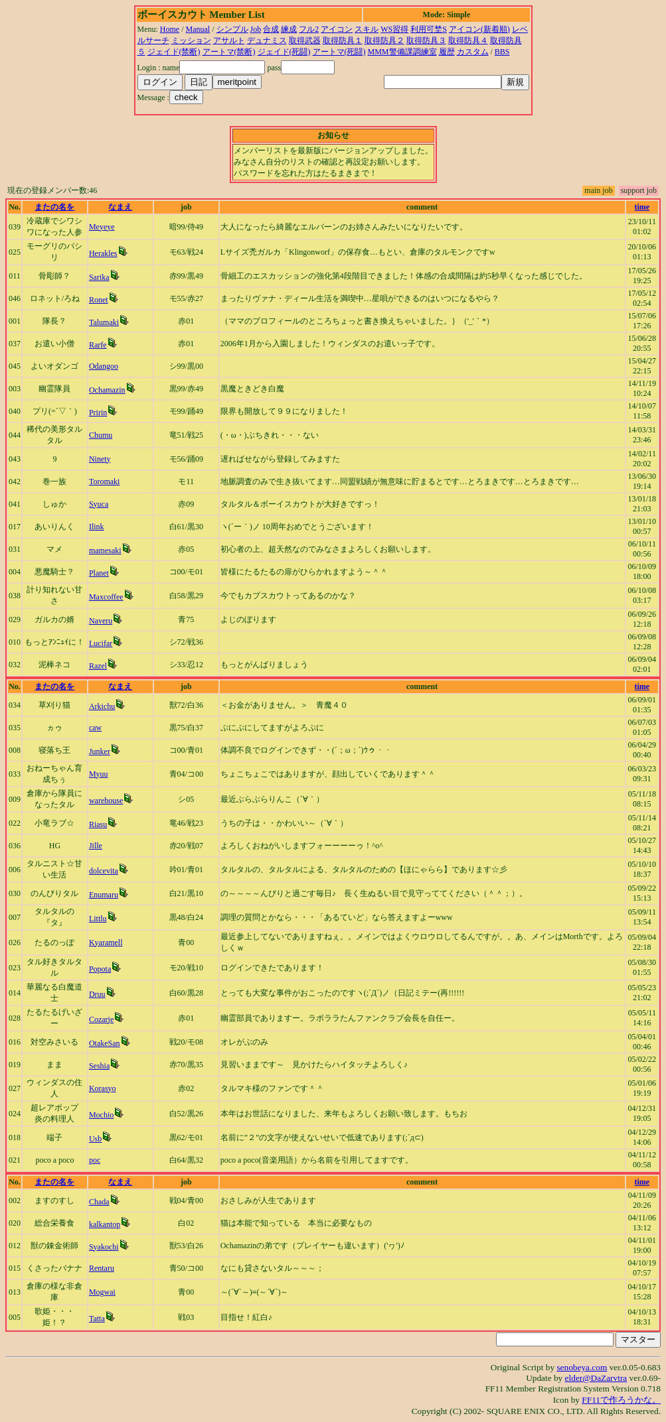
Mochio (101, 1115)
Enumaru (103, 894)
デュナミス (267, 40)
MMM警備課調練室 (402, 51)
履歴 (447, 51)
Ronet (98, 299)
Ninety (100, 459)
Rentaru (101, 1268)
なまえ (120, 207)
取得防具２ (384, 40)
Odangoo (103, 366)
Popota (100, 969)
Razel (98, 666)
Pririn (98, 412)
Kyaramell (106, 942)
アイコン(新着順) (479, 29)
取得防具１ (343, 40)
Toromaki (104, 481)
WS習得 (394, 29)
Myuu (98, 774)
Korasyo (102, 1088)
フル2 (309, 29)
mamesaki (105, 550)
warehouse (106, 800)
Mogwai (102, 1292)
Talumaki (104, 322)
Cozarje (101, 1019)
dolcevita (103, 870)
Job (256, 29)
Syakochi (104, 1247)
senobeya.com (581, 1367)
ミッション (191, 40)
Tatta (97, 1318)
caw (95, 727)
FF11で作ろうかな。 (621, 1400)
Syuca (98, 504)
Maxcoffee (106, 597)
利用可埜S (428, 29)
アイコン (337, 29)
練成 (289, 29)
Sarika (99, 277)
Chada (99, 1201)
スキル (366, 29)
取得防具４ (468, 40)
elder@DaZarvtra (596, 1378)
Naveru (100, 620)
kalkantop (104, 1224)
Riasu (98, 824)
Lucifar (100, 643)
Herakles (103, 253)
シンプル (232, 29)
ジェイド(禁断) (174, 51)
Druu (97, 994)
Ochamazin (107, 390)
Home (169, 29)
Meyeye (102, 226)
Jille (95, 845)
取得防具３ (426, 40)
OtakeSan (104, 1043)
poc (94, 1160)
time (641, 207)
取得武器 (305, 40)
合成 (271, 29)
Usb (95, 1138)
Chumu (100, 435)
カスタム (473, 51)
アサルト (229, 40)
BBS (502, 51)
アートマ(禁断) (229, 51)
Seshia (99, 1065)
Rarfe (98, 345)
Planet (99, 573)
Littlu (98, 918)
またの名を (54, 207)
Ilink (96, 526)
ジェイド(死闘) (284, 51)
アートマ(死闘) (339, 51)
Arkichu (102, 706)
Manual (198, 29)
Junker (99, 751)
